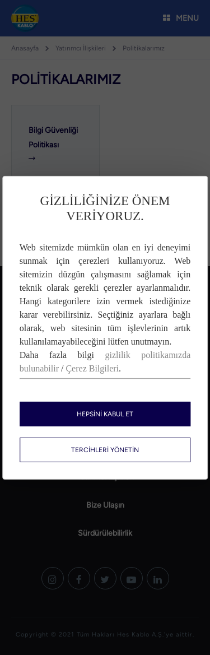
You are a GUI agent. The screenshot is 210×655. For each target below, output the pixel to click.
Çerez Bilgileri (92, 368)
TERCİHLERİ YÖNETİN (105, 450)
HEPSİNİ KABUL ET (105, 414)
